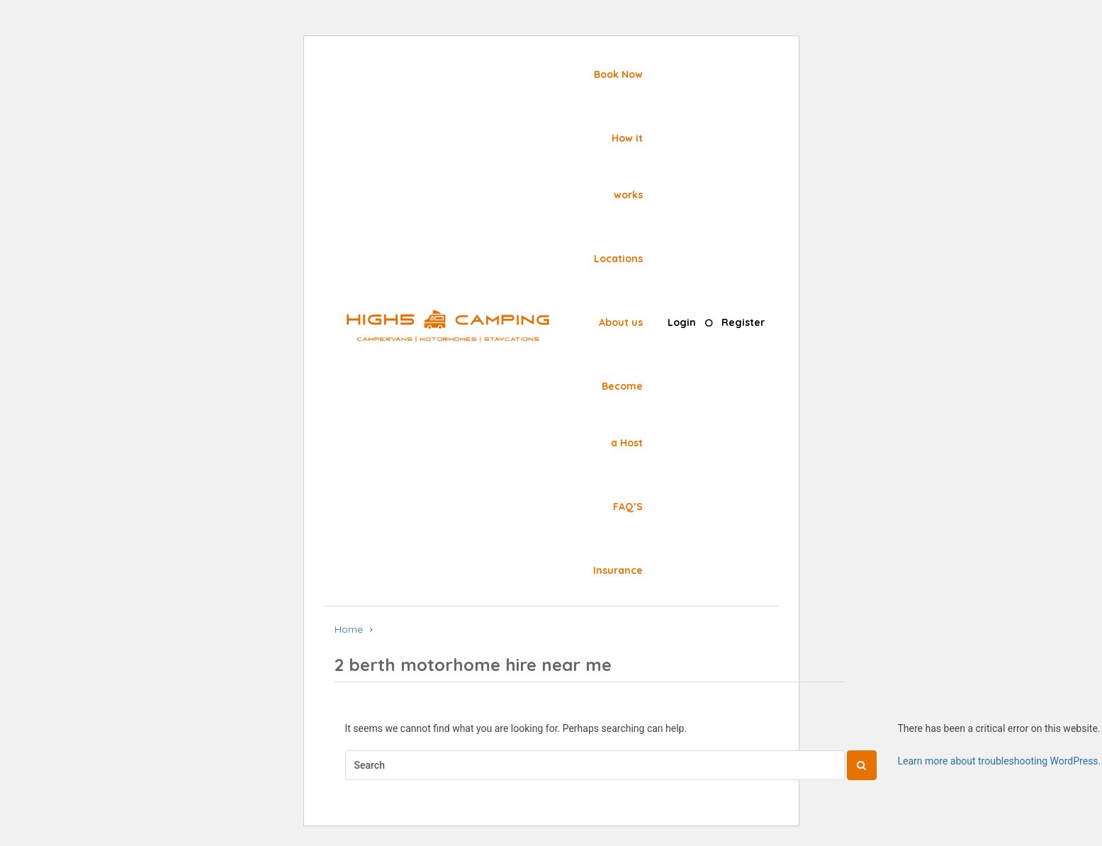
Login (682, 322)
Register (743, 322)
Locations (618, 258)
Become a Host (622, 414)
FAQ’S (628, 506)
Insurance (618, 570)
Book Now (618, 74)
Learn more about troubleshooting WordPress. (999, 761)
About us (621, 322)
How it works (627, 166)
